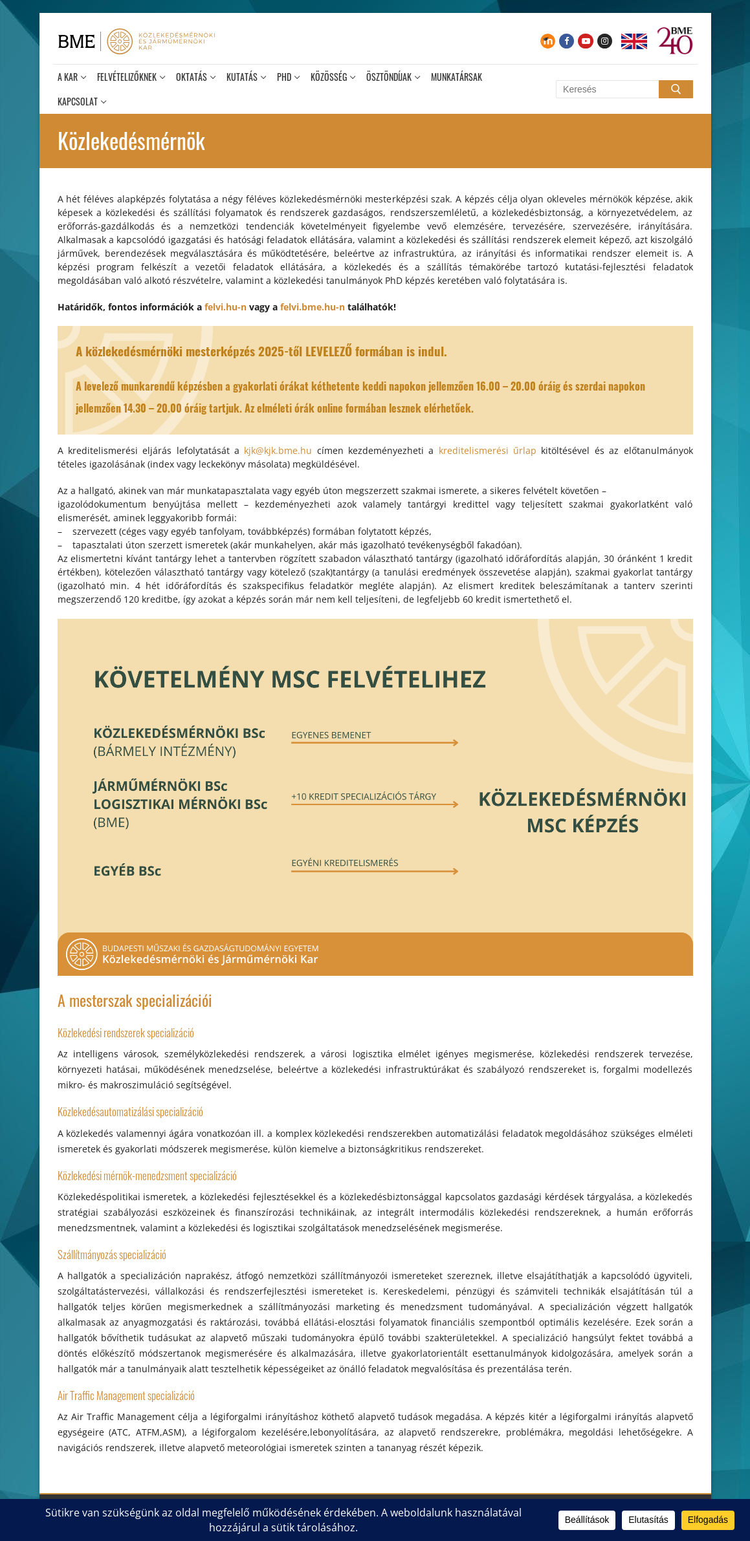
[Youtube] (585, 41)
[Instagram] (604, 41)
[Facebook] (566, 41)
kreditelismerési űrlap (487, 450)
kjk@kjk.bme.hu (278, 450)
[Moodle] (547, 41)
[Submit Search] (675, 89)
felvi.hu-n (225, 307)
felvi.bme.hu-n (312, 307)
